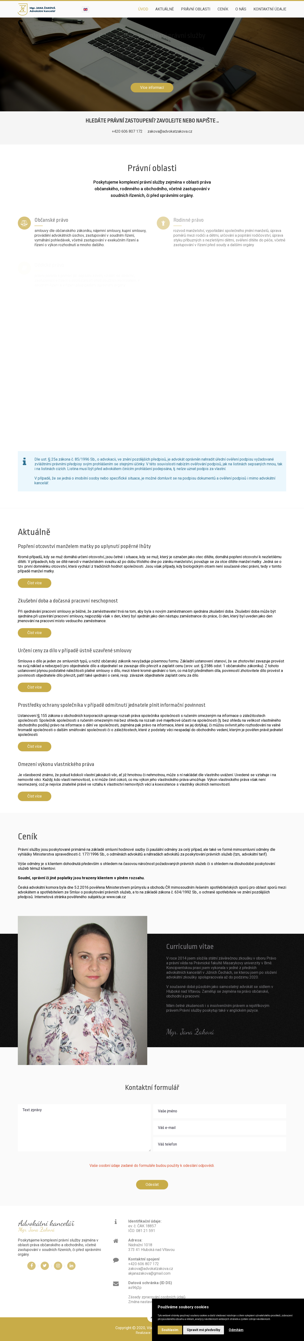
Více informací (152, 87)
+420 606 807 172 (127, 131)
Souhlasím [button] (170, 1330)
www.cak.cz (116, 897)
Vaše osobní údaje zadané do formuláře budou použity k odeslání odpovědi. (152, 1165)
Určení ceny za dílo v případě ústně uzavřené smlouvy (74, 651)
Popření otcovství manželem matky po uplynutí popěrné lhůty (84, 546)
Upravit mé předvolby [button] (203, 1330)
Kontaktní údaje (269, 9)
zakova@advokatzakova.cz (169, 131)
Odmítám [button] (236, 1330)
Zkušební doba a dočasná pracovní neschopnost (68, 601)
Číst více (34, 583)
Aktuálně (164, 9)
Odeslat (152, 1184)
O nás (240, 9)
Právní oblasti (195, 9)
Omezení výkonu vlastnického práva (56, 764)
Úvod (143, 9)
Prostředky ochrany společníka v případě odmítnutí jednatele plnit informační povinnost (111, 705)
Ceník (223, 9)
